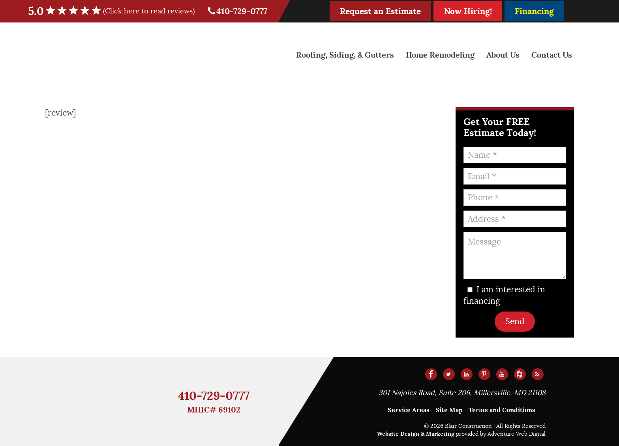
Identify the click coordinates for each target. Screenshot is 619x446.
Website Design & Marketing (415, 433)
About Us (503, 55)
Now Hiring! (468, 11)
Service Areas (409, 410)
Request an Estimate (380, 11)
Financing (534, 11)
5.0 (116, 11)
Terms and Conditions (502, 410)
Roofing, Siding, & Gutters (345, 55)
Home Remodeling (440, 55)
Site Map (449, 410)
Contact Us (551, 55)
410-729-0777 (237, 11)
